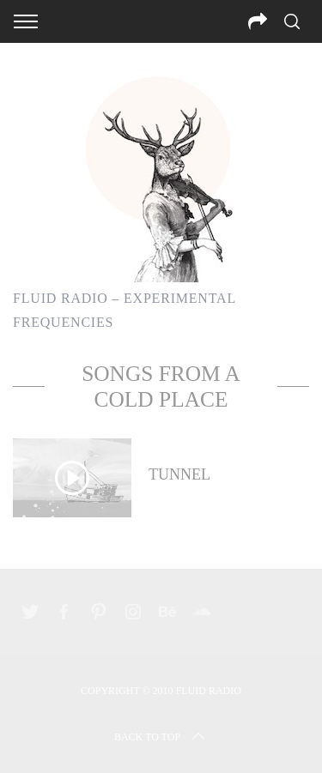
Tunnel (179, 474)
